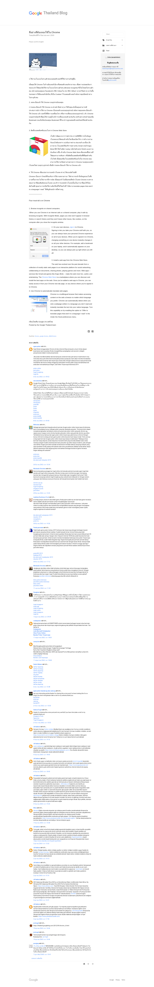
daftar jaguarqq (38, 670)
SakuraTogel (37, 710)
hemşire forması (43, 852)
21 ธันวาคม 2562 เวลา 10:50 (42, 706)
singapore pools (38, 488)
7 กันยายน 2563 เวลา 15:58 (41, 823)
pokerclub (36, 456)
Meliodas (36, 424)
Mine (35, 808)
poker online (37, 368)
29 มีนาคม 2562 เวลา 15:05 (41, 493)
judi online (36, 370)
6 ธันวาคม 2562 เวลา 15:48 (41, 687)
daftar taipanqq (38, 667)
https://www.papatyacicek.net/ (78, 765)
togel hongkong (38, 372)
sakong (35, 701)
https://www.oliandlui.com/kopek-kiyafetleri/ (47, 841)
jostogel (36, 923)
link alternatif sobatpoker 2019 (42, 515)
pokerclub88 (37, 416)
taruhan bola (37, 485)
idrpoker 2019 (37, 559)
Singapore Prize (38, 716)
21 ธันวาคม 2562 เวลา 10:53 (42, 722)
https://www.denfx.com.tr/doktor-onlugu (46, 735)
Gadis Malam (37, 664)
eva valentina (37, 381)
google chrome (44, 336)
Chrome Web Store (48, 277)
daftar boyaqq (37, 676)
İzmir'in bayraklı (77, 761)
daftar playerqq (38, 684)
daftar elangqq (38, 680)
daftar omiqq (37, 682)
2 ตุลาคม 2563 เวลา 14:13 (41, 858)
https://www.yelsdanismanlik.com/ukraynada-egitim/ (58, 818)
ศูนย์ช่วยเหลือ (112, 80)
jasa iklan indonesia (45, 576)
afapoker (36, 412)
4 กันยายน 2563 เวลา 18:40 (41, 771)
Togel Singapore (38, 720)
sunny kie (36, 641)
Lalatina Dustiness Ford (41, 497)
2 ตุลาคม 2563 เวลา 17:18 (41, 919)
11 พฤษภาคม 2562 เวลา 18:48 (42, 660)
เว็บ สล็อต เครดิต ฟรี (39, 946)
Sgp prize (36, 718)
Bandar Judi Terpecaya (40, 657)
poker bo (36, 521)
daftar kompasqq (38, 678)
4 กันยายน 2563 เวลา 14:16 (41, 739)
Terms (123, 980)
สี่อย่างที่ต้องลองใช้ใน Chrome (44, 32)
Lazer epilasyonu (38, 746)
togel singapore (38, 604)
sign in (72, 227)
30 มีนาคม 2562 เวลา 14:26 (41, 523)
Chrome (37, 336)
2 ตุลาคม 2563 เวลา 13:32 (41, 843)
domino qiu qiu (37, 483)
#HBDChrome (52, 336)
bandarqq (36, 697)
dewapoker (36, 401)
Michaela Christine (39, 468)
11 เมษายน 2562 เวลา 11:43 (41, 588)
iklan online (36, 584)
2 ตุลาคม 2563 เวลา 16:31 (41, 900)
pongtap (36, 943)
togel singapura (38, 612)
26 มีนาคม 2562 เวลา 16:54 (41, 464)
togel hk (35, 374)
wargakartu (37, 519)
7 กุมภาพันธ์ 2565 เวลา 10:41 (42, 954)
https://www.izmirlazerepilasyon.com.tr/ (57, 750)
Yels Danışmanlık (77, 910)
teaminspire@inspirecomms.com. (112, 68)
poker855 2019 (38, 553)
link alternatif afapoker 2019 (42, 460)
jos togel (45, 937)
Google (112, 980)
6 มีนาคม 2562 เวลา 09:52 (41, 377)
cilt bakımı (36, 726)
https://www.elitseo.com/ (46, 886)
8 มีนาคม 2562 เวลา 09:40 (41, 420)
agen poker (37, 346)
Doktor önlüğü (48, 729)
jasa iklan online (38, 585)
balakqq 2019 (37, 555)
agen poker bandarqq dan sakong (44, 691)
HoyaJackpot (37, 656)
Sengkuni (36, 592)
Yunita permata (38, 527)
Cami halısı (79, 869)
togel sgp (36, 606)
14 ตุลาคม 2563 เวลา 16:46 (41, 928)
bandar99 (36, 703)
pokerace (36, 414)
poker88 (35, 404)
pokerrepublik (37, 418)
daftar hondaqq (38, 669)
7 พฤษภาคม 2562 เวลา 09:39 (42, 617)
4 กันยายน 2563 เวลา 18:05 (41, 754)
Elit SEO (73, 893)
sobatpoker (37, 620)
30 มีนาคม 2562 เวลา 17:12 (41, 561)
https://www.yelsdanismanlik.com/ (49, 916)
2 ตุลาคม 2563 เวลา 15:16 (41, 875)
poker (35, 406)
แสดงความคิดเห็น (36, 958)
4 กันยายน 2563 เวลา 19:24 (41, 804)
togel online (37, 610)
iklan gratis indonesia (39, 580)
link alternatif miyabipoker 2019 (43, 557)
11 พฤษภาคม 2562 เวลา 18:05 (42, 637)
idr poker (36, 674)
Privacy (118, 980)
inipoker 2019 (37, 517)
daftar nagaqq (37, 672)
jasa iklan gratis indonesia (41, 582)
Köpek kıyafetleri (77, 837)
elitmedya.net (65, 784)
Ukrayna (35, 810)
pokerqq (35, 699)
